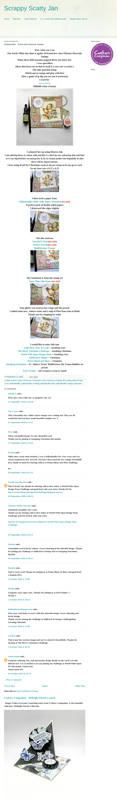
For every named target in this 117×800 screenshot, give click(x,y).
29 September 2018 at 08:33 (20, 496)
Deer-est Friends (44, 83)
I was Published (30, 19)
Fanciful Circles (40, 241)
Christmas (27, 380)
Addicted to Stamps (38, 357)
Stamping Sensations (16, 364)
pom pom (78, 383)
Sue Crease (13, 411)
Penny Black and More (38, 361)
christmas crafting (54, 380)
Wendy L (12, 393)
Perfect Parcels (40, 244)
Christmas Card (39, 380)
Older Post (80, 686)
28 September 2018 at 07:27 (20, 472)
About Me (16, 19)
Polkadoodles (15, 383)
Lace (7, 383)
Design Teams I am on (78, 19)
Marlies (11, 544)
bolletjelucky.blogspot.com (20, 609)
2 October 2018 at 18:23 (19, 600)
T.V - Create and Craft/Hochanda (53, 19)
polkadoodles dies (47, 383)
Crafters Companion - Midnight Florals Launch (29, 697)
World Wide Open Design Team (36, 354)
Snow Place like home (40, 281)
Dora (10, 432)
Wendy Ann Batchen (17, 482)
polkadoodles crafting (30, 383)
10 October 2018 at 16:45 (19, 673)
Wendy (11, 588)
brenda (11, 452)
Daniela (11, 568)
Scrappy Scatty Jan (31, 8)
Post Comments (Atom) (27, 691)
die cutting (67, 380)
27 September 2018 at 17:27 (20, 422)
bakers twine (16, 380)
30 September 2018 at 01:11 (20, 535)
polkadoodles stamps (64, 383)
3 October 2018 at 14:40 (19, 626)
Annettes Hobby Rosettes (19, 506)
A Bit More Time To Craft (36, 347)
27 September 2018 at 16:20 (20, 402)
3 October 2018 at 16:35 (19, 647)
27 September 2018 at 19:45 (20, 443)
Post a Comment (13, 680)
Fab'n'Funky (29, 371)
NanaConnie (13, 656)
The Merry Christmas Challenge (34, 351)
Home (6, 19)
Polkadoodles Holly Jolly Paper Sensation (40, 201)
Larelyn (11, 636)
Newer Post (9, 686)
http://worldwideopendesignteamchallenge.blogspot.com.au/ (35, 492)
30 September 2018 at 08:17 (20, 558)
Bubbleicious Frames (44, 248)
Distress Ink (77, 380)
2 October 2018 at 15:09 (19, 579)
